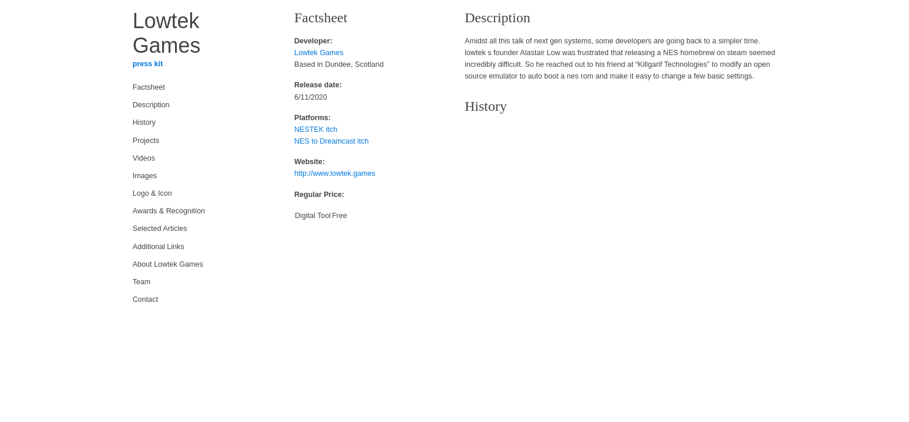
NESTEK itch (315, 129)
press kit (148, 64)
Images (145, 176)
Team (142, 282)
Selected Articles (160, 228)
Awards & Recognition (169, 211)
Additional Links (158, 247)
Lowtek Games (319, 53)
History (144, 122)
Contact (145, 299)
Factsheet (149, 87)
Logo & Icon (152, 193)
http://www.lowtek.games (335, 173)
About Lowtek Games (168, 264)
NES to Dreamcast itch (331, 141)
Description (151, 105)
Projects (146, 141)
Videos (144, 158)
